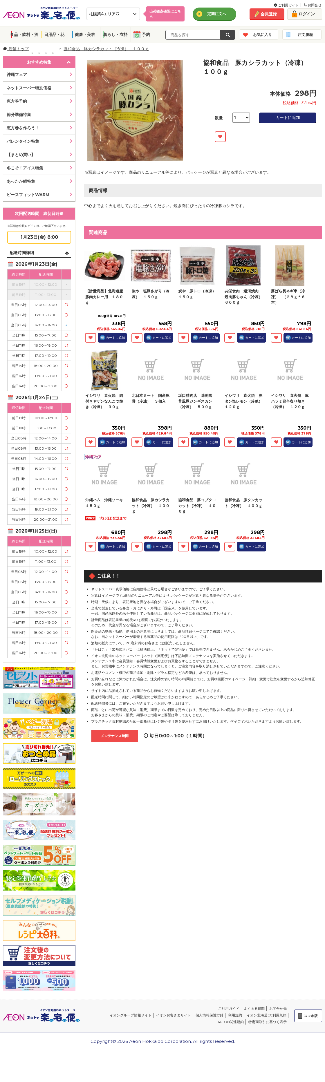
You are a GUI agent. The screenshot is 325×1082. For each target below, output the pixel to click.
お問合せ (313, 5)
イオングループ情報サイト (130, 1015)
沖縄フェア (17, 74)
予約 (146, 34)
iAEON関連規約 (231, 1022)
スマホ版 (311, 1016)
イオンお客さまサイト (173, 1015)
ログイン (307, 14)
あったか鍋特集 (21, 181)
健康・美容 (85, 34)
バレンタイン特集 (23, 141)
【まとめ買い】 (21, 154)
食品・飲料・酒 (24, 34)
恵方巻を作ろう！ (23, 128)
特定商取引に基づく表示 (267, 1022)
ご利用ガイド (286, 5)
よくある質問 (254, 1008)
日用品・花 (54, 34)
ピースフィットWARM (28, 194)
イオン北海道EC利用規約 (266, 1015)
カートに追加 (288, 117)
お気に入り (262, 34)
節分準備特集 (19, 114)
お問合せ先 (278, 1008)
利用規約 (235, 1015)
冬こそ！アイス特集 (25, 168)
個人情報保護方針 (209, 1015)
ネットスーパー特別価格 (29, 88)
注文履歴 (305, 34)
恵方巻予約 (17, 101)
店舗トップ (16, 48)
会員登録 (269, 14)
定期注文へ (216, 13)
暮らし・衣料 (115, 34)
